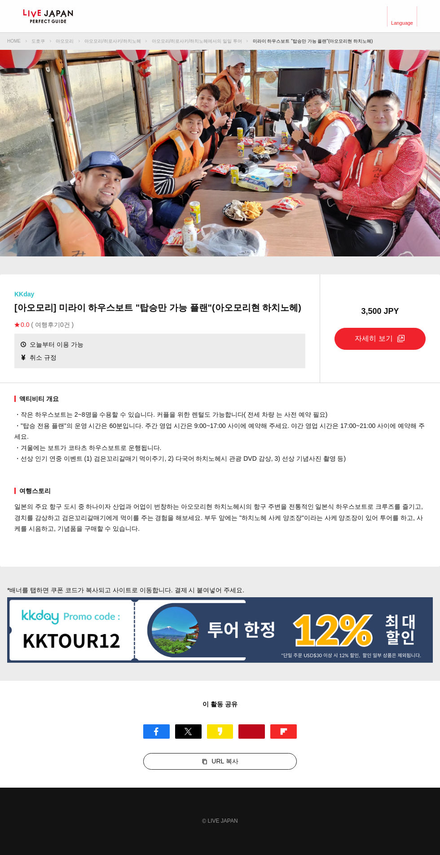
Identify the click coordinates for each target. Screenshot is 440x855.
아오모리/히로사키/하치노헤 (112, 41)
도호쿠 (38, 41)
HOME (14, 41)
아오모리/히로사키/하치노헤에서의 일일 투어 (197, 41)
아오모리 (65, 41)
